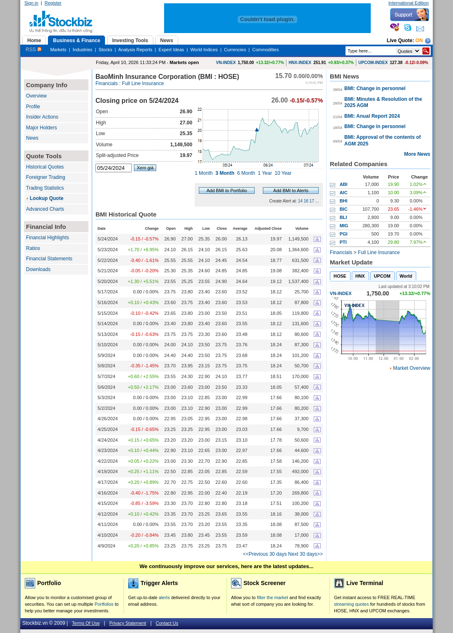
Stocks (105, 49)
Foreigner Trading (45, 177)
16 (306, 201)
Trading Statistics (45, 188)
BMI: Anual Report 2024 (372, 116)
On (419, 40)
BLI (343, 217)
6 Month (246, 173)
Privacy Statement (127, 623)
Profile (33, 106)
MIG (344, 225)
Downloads (38, 269)
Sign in (31, 2)
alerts (164, 597)
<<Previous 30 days (265, 554)
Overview (36, 96)
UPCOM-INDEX (373, 62)
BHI (344, 200)
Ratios (33, 248)
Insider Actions (42, 117)
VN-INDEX (226, 62)
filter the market (272, 597)
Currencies (235, 49)
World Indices (203, 49)
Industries (83, 49)
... (317, 201)
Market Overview (411, 368)
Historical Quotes (45, 167)
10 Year (283, 173)
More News (417, 154)
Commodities (265, 49)
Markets (58, 49)
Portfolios (104, 604)
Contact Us (167, 623)
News (32, 138)
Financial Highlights (47, 237)
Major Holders (41, 128)
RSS (33, 49)
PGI (344, 233)
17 (312, 201)
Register (53, 2)
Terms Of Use (86, 623)
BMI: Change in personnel (374, 88)
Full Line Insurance (143, 83)
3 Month (224, 173)
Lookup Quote (46, 198)
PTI (343, 242)
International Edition (409, 2)
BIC (344, 209)
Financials (106, 83)
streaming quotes (351, 604)
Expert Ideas (171, 49)
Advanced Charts (45, 209)
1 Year (265, 173)
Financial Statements (49, 259)
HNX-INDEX (299, 62)
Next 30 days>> (305, 554)
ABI (344, 184)
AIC (344, 192)
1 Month (203, 173)
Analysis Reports (135, 49)
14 (300, 201)
